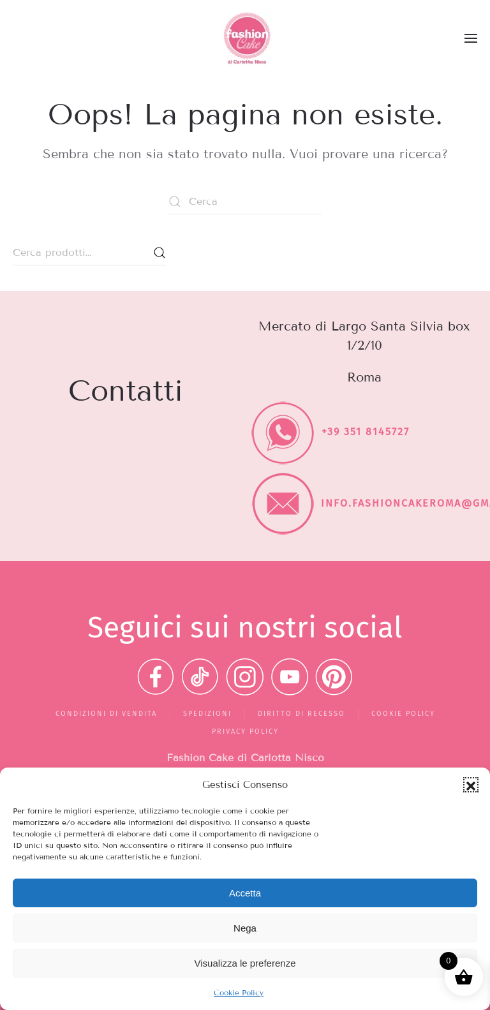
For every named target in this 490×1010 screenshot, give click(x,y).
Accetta (245, 892)
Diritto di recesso (301, 713)
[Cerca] (245, 201)
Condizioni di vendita (106, 713)
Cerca (159, 252)
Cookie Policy (239, 992)
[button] (470, 784)
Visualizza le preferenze (245, 963)
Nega (245, 928)
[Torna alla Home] (245, 38)
